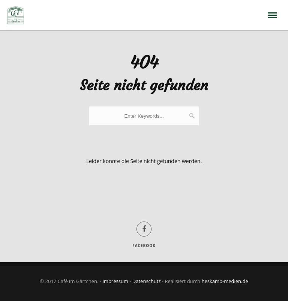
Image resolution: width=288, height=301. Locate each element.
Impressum (115, 281)
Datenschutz (146, 281)
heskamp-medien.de (224, 281)
